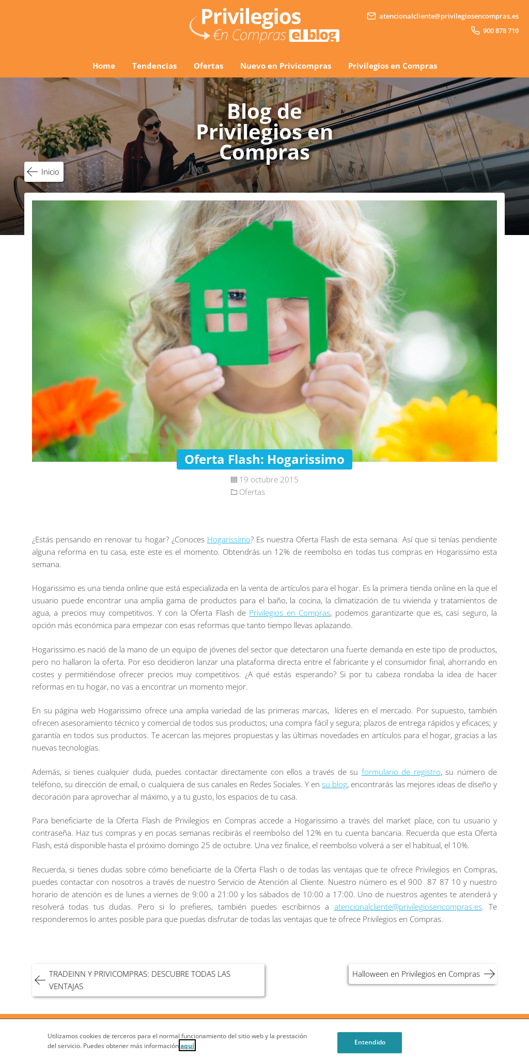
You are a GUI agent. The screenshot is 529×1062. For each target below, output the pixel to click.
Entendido (369, 1046)
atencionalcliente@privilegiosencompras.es (408, 906)
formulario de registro (401, 772)
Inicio (50, 171)
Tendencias (154, 65)
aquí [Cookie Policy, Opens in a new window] (187, 1048)
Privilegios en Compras (392, 65)
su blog (334, 784)
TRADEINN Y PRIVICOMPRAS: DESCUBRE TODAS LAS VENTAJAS (139, 980)
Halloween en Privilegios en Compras (416, 974)
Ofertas (208, 65)
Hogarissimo (229, 539)
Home (103, 65)
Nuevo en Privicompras (285, 65)
